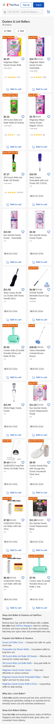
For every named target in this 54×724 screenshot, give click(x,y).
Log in (38, 5)
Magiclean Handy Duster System (16, 670)
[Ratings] (12, 77)
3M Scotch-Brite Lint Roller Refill (16, 663)
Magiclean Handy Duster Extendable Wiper (21, 677)
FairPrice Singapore (24, 625)
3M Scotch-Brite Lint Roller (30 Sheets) (19, 656)
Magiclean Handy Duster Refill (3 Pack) (19, 684)
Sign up (26, 5)
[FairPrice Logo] (13, 5)
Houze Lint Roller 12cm (12, 642)
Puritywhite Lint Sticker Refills (15, 649)
